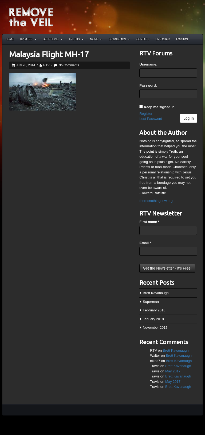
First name (149, 222)
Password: (148, 85)
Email (145, 243)
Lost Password (150, 119)
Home (10, 39)
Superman (151, 302)
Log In (188, 118)
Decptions (52, 39)
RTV (46, 65)
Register (145, 114)
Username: (148, 64)
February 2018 (154, 310)
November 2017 (155, 328)
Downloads (119, 39)
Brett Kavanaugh (156, 293)
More (96, 39)
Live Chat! (163, 39)
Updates (28, 39)
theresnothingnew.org (155, 201)
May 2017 (172, 371)
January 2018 (153, 319)
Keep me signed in (159, 107)
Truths (76, 39)
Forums (182, 39)
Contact (142, 39)
